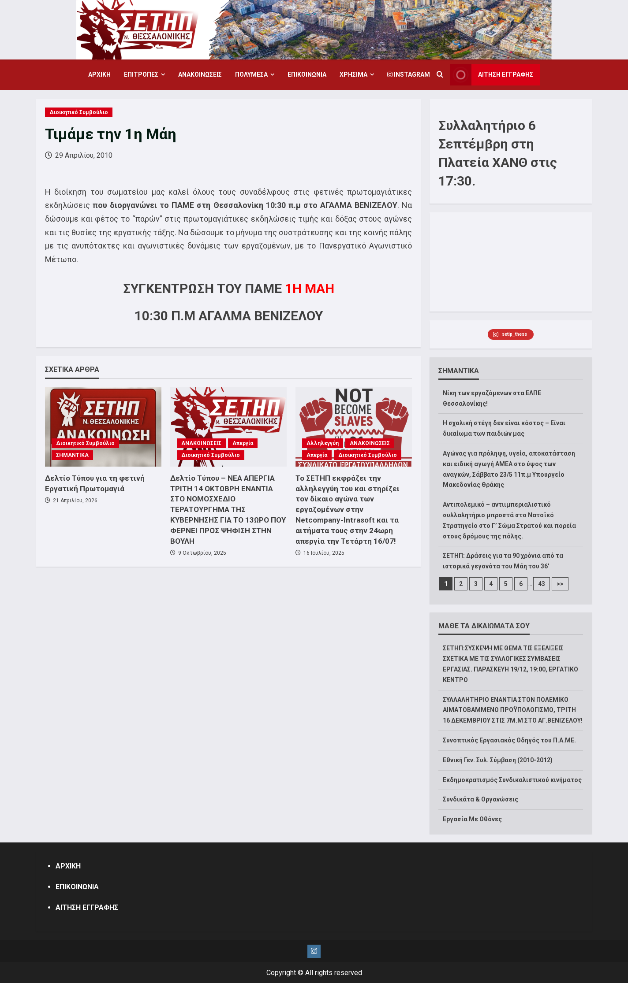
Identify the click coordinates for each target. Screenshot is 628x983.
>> (560, 583)
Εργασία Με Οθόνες (472, 819)
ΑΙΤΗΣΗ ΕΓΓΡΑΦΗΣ (87, 907)
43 (541, 583)
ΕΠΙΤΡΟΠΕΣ (141, 74)
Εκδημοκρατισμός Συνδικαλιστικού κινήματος (512, 779)
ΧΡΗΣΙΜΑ (353, 74)
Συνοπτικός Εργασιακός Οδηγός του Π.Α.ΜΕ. (509, 740)
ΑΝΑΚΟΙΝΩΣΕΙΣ (200, 74)
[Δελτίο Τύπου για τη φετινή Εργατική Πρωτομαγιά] (103, 427)
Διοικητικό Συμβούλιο (78, 112)
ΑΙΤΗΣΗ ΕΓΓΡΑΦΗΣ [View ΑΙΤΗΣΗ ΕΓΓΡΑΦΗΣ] (491, 74)
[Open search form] (440, 75)
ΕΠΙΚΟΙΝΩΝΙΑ (307, 74)
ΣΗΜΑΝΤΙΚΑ (72, 455)
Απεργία (242, 443)
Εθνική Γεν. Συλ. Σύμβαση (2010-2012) (498, 760)
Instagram (408, 74)
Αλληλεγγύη (323, 443)
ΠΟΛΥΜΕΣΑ (251, 74)
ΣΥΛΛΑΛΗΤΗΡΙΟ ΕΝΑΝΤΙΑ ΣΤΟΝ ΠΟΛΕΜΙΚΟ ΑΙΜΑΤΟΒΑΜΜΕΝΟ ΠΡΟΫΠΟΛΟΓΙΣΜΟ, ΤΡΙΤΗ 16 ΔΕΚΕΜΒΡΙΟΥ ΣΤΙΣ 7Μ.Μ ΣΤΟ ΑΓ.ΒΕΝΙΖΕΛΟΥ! (513, 710)
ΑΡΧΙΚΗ (99, 74)
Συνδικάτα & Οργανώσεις (480, 799)
